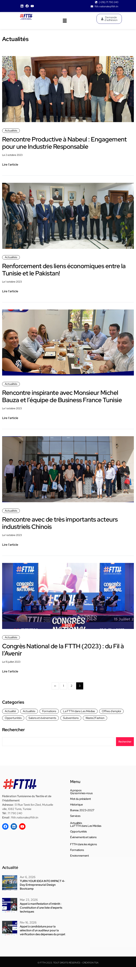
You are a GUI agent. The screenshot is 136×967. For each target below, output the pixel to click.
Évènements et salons (83, 837)
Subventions (71, 718)
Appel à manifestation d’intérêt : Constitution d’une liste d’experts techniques (41, 906)
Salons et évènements (42, 718)
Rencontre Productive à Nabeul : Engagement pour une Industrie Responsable (65, 143)
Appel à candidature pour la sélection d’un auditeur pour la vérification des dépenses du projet (42, 929)
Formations (49, 711)
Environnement (79, 855)
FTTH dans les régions (83, 844)
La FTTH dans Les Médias (79, 711)
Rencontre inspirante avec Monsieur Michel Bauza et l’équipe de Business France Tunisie (64, 396)
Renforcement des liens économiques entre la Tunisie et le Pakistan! (63, 269)
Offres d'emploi (111, 711)
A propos (75, 790)
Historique (76, 804)
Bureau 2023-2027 (82, 810)
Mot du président (80, 798)
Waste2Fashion (95, 718)
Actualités (11, 130)
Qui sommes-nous (81, 793)
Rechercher (13, 729)
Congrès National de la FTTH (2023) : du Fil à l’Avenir (65, 649)
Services (75, 815)
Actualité (10, 711)
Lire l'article (10, 164)
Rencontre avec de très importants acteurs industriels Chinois (62, 523)
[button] (64, 20)
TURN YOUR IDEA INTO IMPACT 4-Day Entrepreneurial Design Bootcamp (42, 884)
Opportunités (13, 718)
